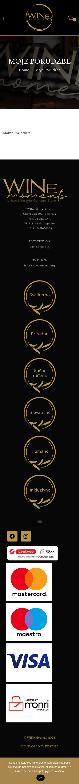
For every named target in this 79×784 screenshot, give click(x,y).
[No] (74, 771)
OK (41, 777)
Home (24, 70)
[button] (72, 18)
